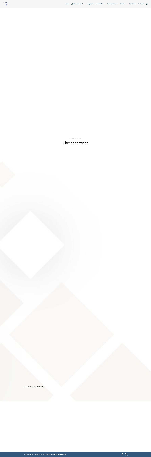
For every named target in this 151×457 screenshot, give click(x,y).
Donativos (132, 4)
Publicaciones (111, 4)
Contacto (141, 4)
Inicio (67, 4)
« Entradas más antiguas (34, 387)
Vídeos (122, 4)
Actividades (99, 4)
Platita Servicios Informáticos (56, 454)
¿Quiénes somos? (77, 4)
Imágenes (90, 4)
